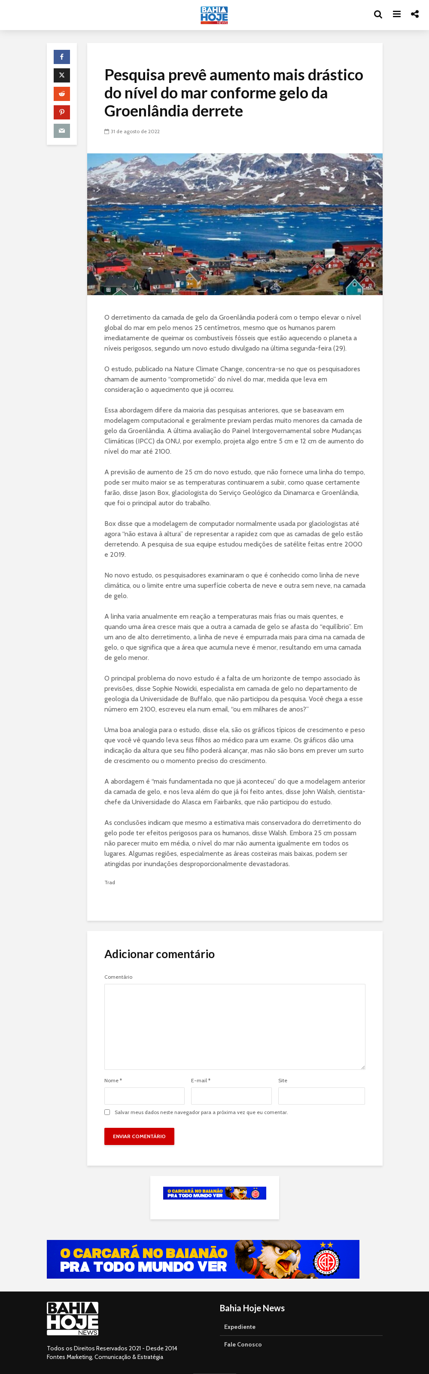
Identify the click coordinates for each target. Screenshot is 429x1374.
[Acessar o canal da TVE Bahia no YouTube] (203, 1259)
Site (282, 1080)
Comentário (118, 977)
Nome (113, 1080)
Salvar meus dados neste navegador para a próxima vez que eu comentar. (201, 1112)
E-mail (200, 1080)
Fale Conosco (243, 1344)
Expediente (240, 1327)
